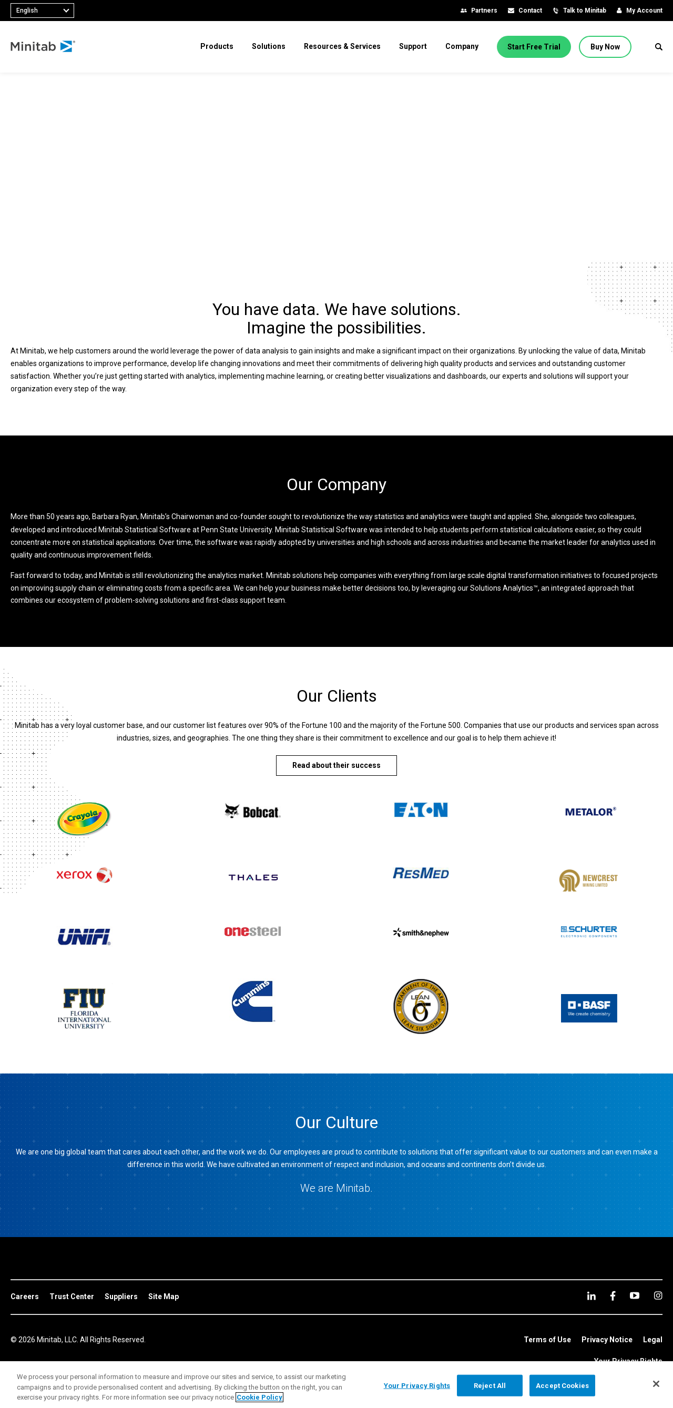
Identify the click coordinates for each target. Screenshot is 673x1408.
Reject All (490, 1385)
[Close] (656, 1383)
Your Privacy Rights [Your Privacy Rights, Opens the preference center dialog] (417, 1385)
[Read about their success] (336, 765)
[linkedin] (591, 1295)
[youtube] (634, 1295)
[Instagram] (658, 1295)
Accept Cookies (562, 1385)
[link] (25, 1297)
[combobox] (42, 10)
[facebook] (613, 1296)
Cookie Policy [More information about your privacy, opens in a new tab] (259, 1397)
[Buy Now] (605, 47)
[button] (658, 46)
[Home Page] (43, 46)
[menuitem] (216, 46)
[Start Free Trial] (534, 47)
